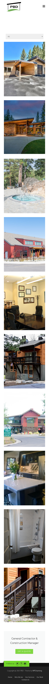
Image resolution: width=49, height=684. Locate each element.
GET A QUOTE (24, 651)
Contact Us (25, 680)
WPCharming (37, 671)
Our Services (29, 677)
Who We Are (19, 677)
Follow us (10, 664)
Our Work (40, 677)
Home (10, 677)
